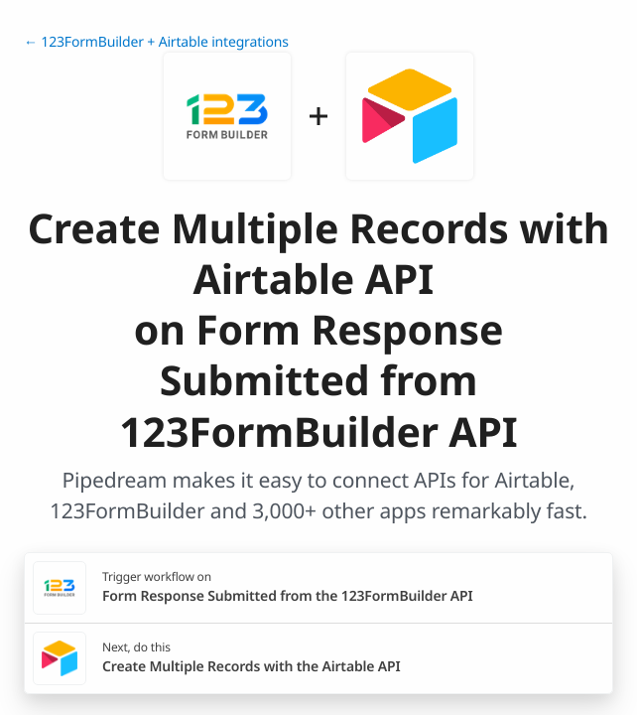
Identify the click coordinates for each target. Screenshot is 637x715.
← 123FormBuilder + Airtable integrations (156, 42)
